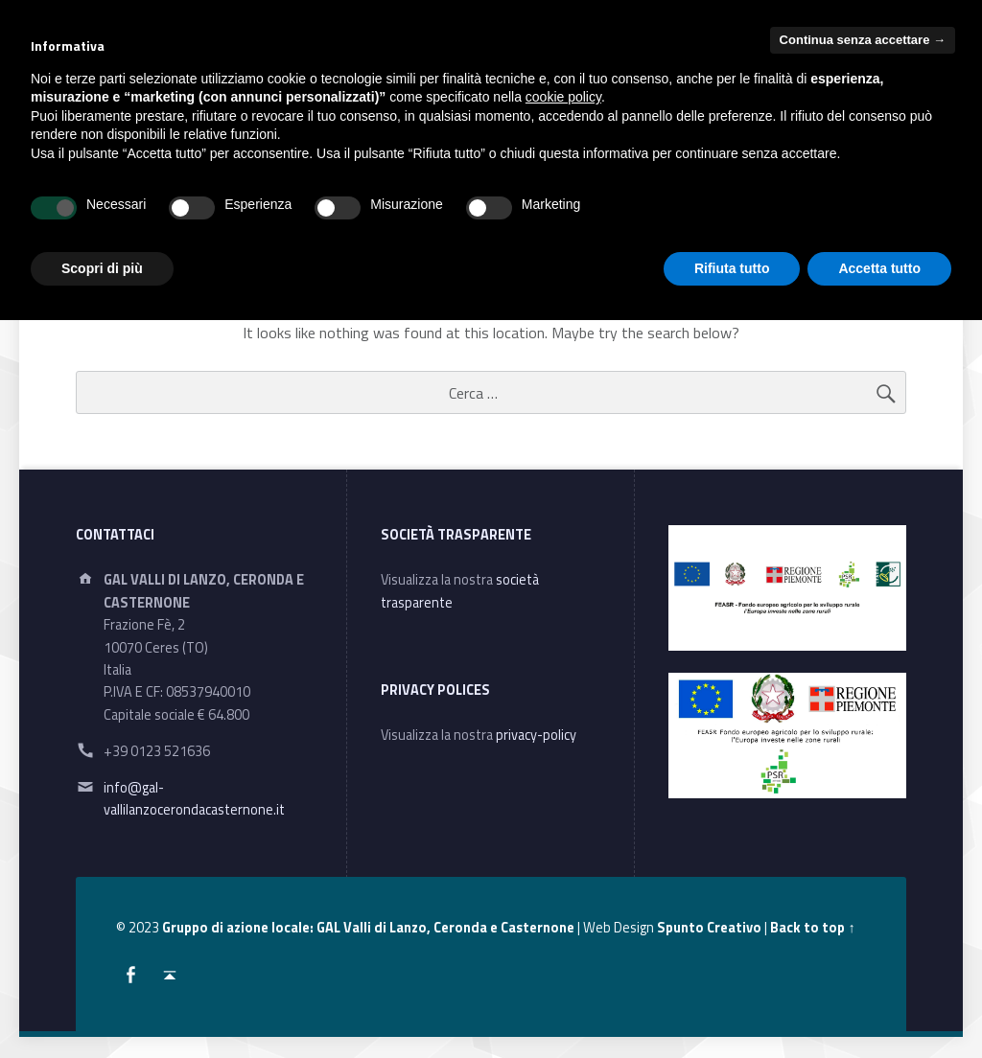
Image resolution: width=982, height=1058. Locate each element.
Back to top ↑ (812, 927)
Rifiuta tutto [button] (732, 268)
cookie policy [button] (563, 96)
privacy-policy (536, 735)
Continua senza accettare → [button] (863, 40)
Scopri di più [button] (102, 268)
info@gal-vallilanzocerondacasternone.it (194, 798)
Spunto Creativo (709, 927)
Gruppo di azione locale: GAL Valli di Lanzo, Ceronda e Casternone (368, 927)
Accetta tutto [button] (879, 268)
